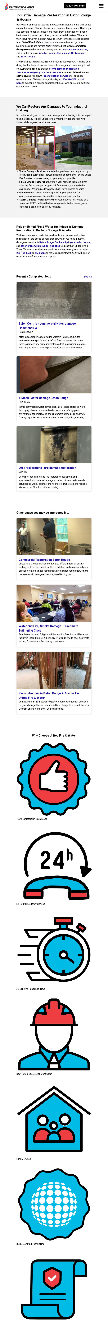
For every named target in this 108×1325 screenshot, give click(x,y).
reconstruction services (56, 75)
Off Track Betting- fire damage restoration (47, 468)
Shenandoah (63, 53)
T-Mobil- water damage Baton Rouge (43, 398)
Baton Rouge (28, 56)
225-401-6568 (75, 5)
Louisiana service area (74, 49)
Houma (51, 53)
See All (88, 276)
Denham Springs (64, 242)
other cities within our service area (40, 245)
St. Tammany (78, 53)
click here (40, 253)
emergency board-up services (44, 72)
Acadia (43, 53)
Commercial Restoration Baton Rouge (44, 560)
